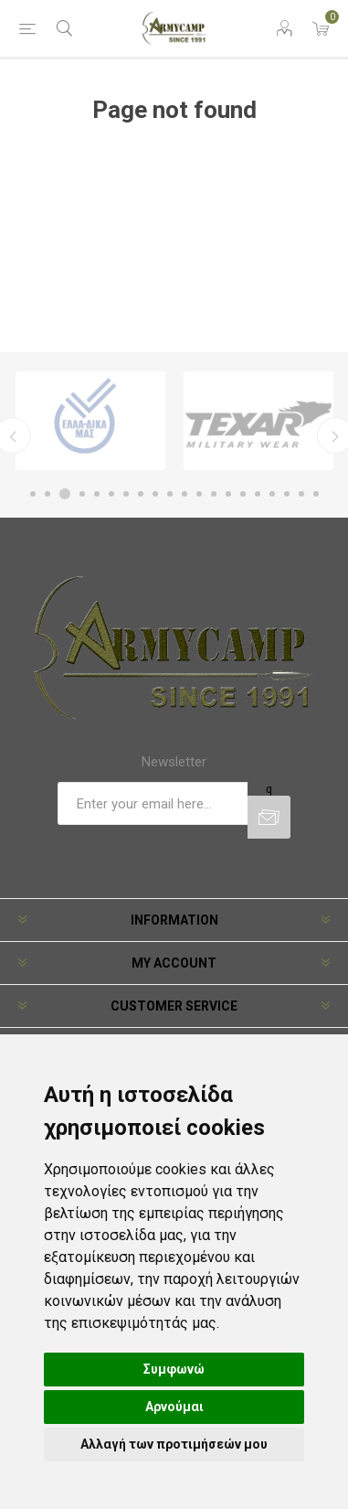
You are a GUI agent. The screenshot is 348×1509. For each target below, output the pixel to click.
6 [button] (111, 494)
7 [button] (126, 494)
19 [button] (301, 494)
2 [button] (47, 494)
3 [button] (64, 493)
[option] (90, 420)
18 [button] (287, 494)
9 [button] (155, 494)
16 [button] (257, 494)
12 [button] (199, 494)
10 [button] (170, 494)
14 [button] (228, 494)
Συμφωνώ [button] (174, 1369)
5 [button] (97, 494)
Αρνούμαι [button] (174, 1406)
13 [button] (213, 494)
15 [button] (243, 494)
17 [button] (272, 494)
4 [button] (82, 494)
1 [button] (33, 494)
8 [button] (140, 494)
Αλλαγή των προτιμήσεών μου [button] (174, 1444)
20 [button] (316, 494)
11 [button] (184, 494)
